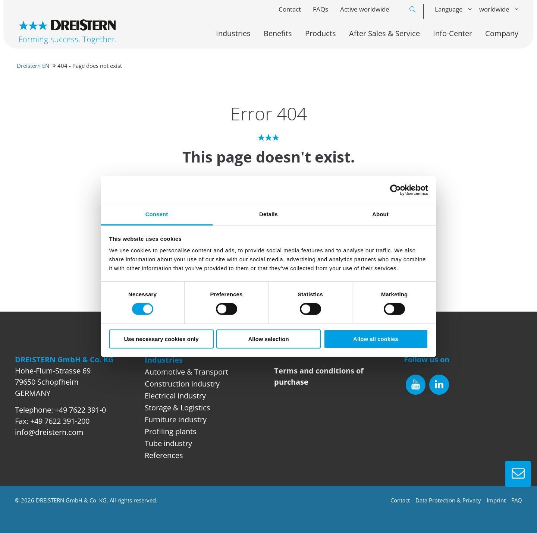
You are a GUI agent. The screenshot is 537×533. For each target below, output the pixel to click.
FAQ (516, 500)
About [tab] (380, 214)
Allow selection (268, 339)
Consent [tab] (156, 214)
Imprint (496, 500)
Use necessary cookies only (161, 339)
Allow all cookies (375, 339)
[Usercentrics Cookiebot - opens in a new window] (395, 189)
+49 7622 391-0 (80, 410)
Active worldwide (364, 9)
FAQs (320, 9)
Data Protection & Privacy (448, 500)
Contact (290, 9)
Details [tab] (268, 214)
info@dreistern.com (49, 432)
